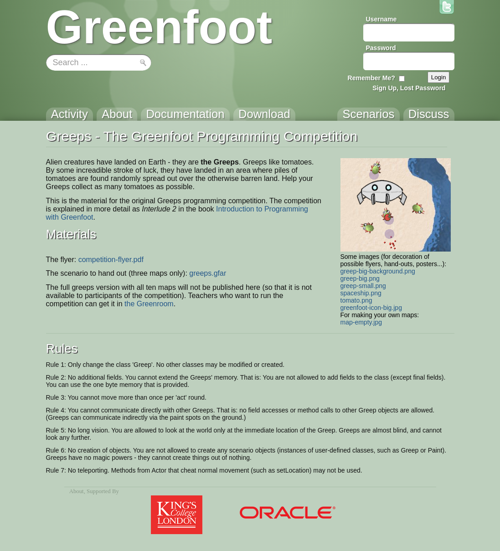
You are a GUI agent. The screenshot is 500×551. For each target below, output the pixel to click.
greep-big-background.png (377, 271)
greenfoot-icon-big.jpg (371, 307)
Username (381, 19)
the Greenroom (149, 304)
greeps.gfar (207, 273)
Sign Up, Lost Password (408, 88)
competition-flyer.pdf (111, 259)
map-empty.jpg (361, 322)
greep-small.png (363, 285)
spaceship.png (360, 293)
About (76, 491)
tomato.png (356, 300)
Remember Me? (371, 78)
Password (381, 47)
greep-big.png (360, 278)
